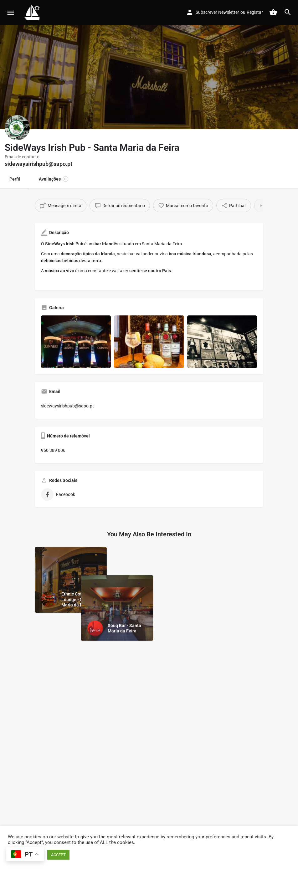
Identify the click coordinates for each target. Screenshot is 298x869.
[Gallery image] (76, 341)
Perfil (14, 178)
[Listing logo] (17, 127)
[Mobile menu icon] (10, 13)
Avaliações (53, 179)
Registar (255, 12)
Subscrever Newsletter (217, 12)
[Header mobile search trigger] (288, 12)
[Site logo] (33, 12)
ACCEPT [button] (58, 854)
